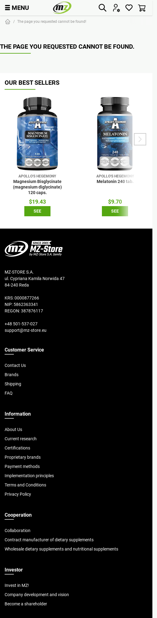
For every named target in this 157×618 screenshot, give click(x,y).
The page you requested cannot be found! (51, 21)
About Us (13, 429)
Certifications (17, 448)
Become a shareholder (26, 604)
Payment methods (22, 466)
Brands (11, 374)
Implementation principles (29, 476)
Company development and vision (37, 594)
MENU (17, 7)
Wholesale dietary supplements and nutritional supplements (61, 549)
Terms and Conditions (25, 485)
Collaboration (17, 530)
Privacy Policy (18, 494)
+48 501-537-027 (21, 324)
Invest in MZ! (17, 585)
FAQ (9, 393)
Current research (21, 439)
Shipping (13, 384)
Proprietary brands (23, 457)
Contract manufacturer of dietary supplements (49, 540)
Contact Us (15, 365)
